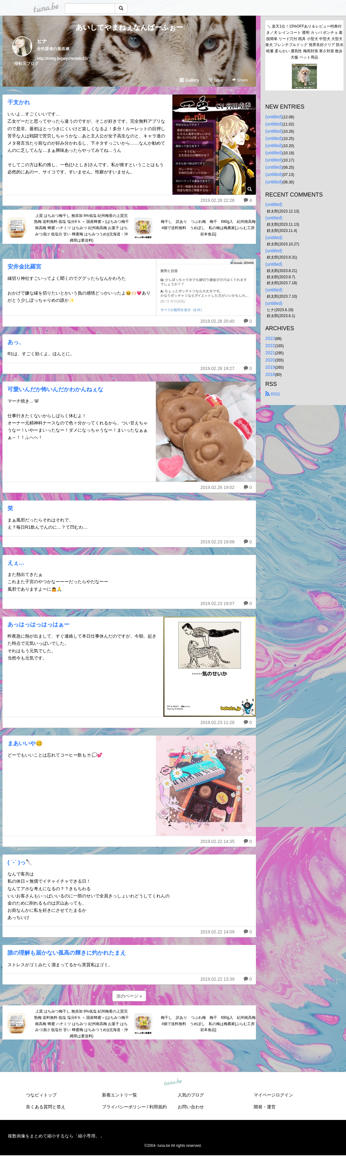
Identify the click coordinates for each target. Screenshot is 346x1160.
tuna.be (172, 1082)
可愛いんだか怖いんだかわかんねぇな (55, 389)
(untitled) (273, 116)
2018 (270, 374)
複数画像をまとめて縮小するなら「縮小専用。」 (56, 1135)
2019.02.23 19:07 (217, 603)
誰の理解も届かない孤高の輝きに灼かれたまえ (67, 953)
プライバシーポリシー (124, 1106)
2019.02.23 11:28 (217, 722)
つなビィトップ (41, 1094)
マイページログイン (273, 1094)
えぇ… (16, 563)
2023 (270, 338)
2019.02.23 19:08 (217, 541)
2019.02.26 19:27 (217, 368)
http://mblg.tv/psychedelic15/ (62, 58)
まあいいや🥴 (25, 743)
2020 (270, 359)
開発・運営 (265, 1106)
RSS (272, 394)
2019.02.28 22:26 (217, 200)
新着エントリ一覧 (119, 1094)
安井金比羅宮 (24, 267)
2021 (270, 352)
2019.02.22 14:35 (217, 841)
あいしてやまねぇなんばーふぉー (129, 27)
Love (215, 80)
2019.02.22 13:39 (217, 979)
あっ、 (16, 342)
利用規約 (158, 1106)
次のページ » (129, 995)
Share (240, 80)
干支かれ (19, 102)
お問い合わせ (191, 1106)
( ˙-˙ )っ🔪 (20, 862)
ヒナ (42, 41)
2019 (270, 367)
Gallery (189, 80)
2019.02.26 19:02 (217, 487)
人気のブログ (191, 1094)
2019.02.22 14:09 (217, 931)
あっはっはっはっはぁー (38, 624)
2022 (270, 345)
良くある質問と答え (45, 1106)
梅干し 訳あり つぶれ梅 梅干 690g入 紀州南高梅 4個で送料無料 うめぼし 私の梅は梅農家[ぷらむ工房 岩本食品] (208, 227)
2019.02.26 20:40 (217, 321)
